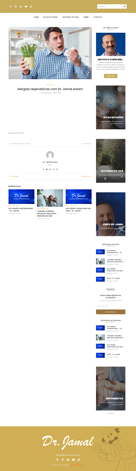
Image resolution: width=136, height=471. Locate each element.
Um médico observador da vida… (115, 270)
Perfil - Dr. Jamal (13, 206)
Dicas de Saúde (50, 17)
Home (36, 17)
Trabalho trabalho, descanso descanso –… (116, 260)
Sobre (86, 17)
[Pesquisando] (110, 6)
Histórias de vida (42, 208)
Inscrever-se (110, 312)
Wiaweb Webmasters (77, 465)
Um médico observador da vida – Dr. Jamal (78, 209)
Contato (98, 17)
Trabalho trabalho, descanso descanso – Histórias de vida (47, 213)
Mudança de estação (25, 143)
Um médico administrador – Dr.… (115, 251)
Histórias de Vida (70, 17)
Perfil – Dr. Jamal (113, 278)
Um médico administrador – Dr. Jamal (20, 209)
